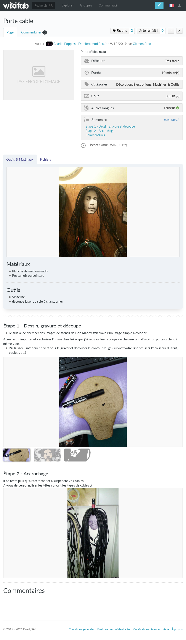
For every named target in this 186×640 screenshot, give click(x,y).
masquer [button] (170, 120)
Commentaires (31, 32)
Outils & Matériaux (20, 159)
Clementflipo (142, 44)
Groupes (86, 5)
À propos (177, 629)
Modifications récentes (146, 629)
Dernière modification (93, 44)
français (171, 5)
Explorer (68, 5)
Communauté (108, 5)
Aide (166, 629)
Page (10, 32)
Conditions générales (82, 629)
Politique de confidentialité (113, 629)
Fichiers (45, 159)
